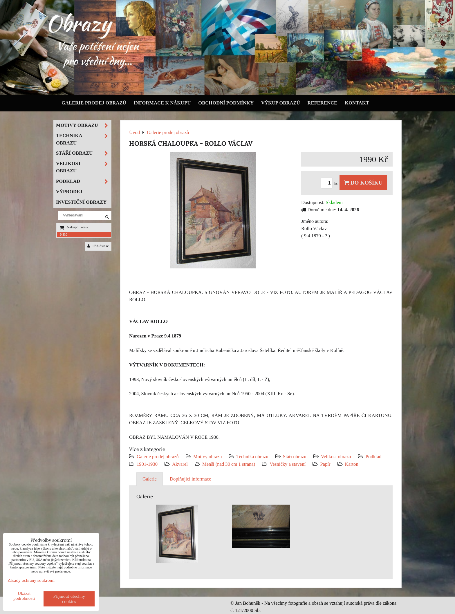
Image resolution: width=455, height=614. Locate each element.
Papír (325, 464)
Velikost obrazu (336, 456)
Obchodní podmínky (226, 103)
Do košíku (363, 183)
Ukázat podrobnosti (24, 596)
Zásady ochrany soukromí (31, 580)
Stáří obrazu (294, 456)
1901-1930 (147, 464)
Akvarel (180, 464)
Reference (322, 103)
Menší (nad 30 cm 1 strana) (229, 464)
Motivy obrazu (207, 456)
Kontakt (357, 103)
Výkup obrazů (280, 103)
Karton (351, 464)
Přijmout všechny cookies (69, 599)
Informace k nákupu (162, 103)
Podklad (374, 456)
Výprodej (69, 191)
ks (330, 183)
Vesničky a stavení (288, 464)
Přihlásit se (98, 246)
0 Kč (63, 234)
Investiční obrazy (81, 202)
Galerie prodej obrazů (94, 103)
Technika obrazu (252, 456)
